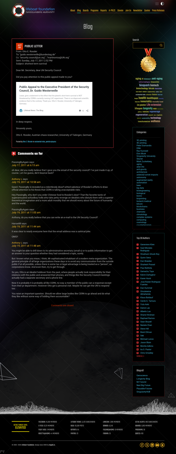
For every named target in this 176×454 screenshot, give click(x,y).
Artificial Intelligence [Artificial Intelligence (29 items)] (144, 82)
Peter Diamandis (144, 145)
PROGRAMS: (139, 429)
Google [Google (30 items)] (136, 98)
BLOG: (73, 426)
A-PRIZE (112, 10)
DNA (139, 148)
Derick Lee (145, 308)
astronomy (141, 177)
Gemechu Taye (147, 271)
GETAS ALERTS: (140, 422)
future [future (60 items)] (154, 94)
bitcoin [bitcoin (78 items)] (151, 88)
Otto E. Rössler (28, 141)
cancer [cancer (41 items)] (144, 92)
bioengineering (143, 190)
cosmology (141, 222)
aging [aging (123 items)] (138, 78)
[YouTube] (157, 445)
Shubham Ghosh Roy (149, 254)
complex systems (144, 217)
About (72, 10)
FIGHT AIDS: (43, 429)
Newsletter (137, 10)
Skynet (140, 159)
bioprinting (141, 198)
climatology (142, 214)
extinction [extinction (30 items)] (148, 95)
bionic (139, 196)
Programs (94, 10)
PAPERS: (73, 433)
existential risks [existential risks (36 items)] (140, 95)
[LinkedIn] (152, 445)
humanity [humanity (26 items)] (161, 98)
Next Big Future (143, 385)
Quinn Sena (145, 257)
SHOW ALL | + (140, 356)
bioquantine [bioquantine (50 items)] (155, 82)
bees (139, 185)
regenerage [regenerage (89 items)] (154, 111)
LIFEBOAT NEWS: (76, 422)
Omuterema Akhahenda (145, 292)
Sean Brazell (146, 322)
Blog (79, 10)
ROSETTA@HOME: (44, 433)
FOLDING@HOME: (108, 429)
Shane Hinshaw (147, 315)
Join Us (128, 10)
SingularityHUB (143, 392)
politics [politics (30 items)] (140, 112)
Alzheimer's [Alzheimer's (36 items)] (147, 79)
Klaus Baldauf (146, 297)
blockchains (142, 206)
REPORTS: (74, 429)
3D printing (141, 140)
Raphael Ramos (147, 318)
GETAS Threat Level (20, 426)
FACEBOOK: (42, 422)
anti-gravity (142, 169)
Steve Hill (144, 329)
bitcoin (140, 204)
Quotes (147, 10)
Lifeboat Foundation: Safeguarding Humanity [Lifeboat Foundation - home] (33, 11)
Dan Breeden (146, 261)
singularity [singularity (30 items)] (159, 115)
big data (140, 188)
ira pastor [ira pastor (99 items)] (141, 105)
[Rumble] (162, 445)
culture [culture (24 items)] (157, 92)
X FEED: (41, 426)
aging (139, 164)
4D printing (141, 143)
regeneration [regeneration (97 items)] (142, 114)
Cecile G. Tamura (148, 301)
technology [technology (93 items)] (155, 118)
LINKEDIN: (106, 422)
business (141, 209)
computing (141, 220)
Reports (103, 10)
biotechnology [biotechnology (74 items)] (142, 88)
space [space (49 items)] (139, 118)
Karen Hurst (145, 278)
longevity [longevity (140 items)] (148, 108)
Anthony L (17, 179)
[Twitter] (147, 445)
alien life (140, 167)
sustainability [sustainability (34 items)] (146, 118)
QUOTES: (138, 433)
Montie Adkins (146, 346)
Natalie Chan (146, 325)
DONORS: (106, 426)
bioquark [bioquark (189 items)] (144, 85)
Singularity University (146, 156)
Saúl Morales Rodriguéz (146, 249)
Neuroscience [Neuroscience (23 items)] (160, 109)
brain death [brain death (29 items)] (139, 92)
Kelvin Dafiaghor (147, 275)
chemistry (141, 212)
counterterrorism (144, 225)
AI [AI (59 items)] (142, 79)
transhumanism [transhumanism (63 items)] (144, 121)
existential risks (40, 141)
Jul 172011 (19, 46)
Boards (86, 10)
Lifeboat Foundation (28, 445)
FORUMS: (106, 433)
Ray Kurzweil (142, 151)
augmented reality (145, 180)
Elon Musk (141, 153)
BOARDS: (138, 426)
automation (142, 182)
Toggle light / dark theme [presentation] (162, 3)
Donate (120, 10)
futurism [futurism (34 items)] (160, 95)
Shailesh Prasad (147, 264)
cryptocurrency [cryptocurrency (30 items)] (151, 92)
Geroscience (142, 375)
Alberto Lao (145, 311)
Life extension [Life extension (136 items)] (154, 105)
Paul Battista (146, 268)
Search (161, 45)
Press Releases (158, 10)
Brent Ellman (146, 332)
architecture (142, 172)
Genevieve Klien (147, 244)
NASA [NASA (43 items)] (155, 109)
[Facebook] (142, 445)
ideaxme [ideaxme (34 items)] (137, 102)
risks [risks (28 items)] (155, 115)
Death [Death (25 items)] (161, 92)
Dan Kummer (146, 288)
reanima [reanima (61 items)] (146, 112)
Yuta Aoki (144, 304)
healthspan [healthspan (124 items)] (152, 98)
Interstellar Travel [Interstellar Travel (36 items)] (157, 102)
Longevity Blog (143, 379)
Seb (142, 335)
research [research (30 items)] (150, 115)
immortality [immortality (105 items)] (146, 101)
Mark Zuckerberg (144, 161)
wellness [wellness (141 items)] (155, 121)
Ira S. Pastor (145, 349)
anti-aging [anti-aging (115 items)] (157, 78)
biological (141, 193)
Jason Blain (145, 342)
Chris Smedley (146, 353)
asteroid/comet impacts (147, 174)
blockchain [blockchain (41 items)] (158, 89)
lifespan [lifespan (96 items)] (138, 108)
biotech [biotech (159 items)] (154, 85)
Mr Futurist (141, 382)
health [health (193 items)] (142, 98)
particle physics (51, 141)
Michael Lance (146, 339)
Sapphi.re (52, 445)
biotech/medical (144, 201)
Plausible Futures (144, 388)
